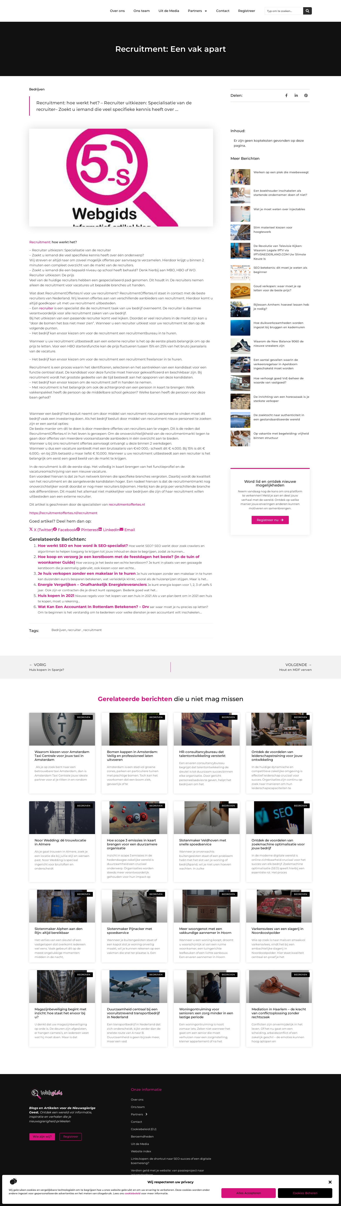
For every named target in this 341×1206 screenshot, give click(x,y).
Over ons (117, 11)
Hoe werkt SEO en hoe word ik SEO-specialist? (83, 545)
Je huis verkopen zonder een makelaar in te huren (87, 573)
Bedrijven (37, 89)
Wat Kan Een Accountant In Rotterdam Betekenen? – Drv (93, 607)
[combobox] (284, 11)
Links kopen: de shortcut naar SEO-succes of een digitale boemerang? (171, 1161)
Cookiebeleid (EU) (143, 1129)
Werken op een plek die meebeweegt (281, 172)
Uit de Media (169, 11)
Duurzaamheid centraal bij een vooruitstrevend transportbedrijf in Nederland (133, 1013)
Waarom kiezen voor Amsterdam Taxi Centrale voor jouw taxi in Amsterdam (62, 756)
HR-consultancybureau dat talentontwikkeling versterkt (202, 754)
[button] (330, 1182)
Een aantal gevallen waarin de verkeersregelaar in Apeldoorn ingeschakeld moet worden (276, 364)
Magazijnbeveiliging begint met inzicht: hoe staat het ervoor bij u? (60, 1013)
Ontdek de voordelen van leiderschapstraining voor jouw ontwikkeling (277, 756)
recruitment (92, 630)
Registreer (246, 11)
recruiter (46, 308)
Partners (197, 11)
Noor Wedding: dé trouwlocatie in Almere (60, 842)
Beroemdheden (142, 1136)
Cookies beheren (305, 1193)
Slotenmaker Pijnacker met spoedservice (129, 931)
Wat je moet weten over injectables (279, 209)
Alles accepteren (248, 1193)
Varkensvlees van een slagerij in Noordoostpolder (277, 931)
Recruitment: (40, 242)
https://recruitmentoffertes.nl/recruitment (63, 513)
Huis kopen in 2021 (56, 595)
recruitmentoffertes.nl (127, 504)
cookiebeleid (132, 1193)
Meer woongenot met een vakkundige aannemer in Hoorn (205, 931)
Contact (222, 11)
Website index (141, 1151)
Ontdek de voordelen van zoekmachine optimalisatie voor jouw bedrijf (278, 844)
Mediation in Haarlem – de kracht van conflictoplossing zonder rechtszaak (279, 1013)
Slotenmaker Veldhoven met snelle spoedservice (202, 842)
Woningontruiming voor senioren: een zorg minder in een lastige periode (206, 1013)
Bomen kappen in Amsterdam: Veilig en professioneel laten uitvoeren (132, 756)
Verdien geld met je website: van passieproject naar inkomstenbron (167, 1172)
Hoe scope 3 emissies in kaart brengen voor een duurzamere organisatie (132, 844)
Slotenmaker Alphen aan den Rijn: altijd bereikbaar (58, 931)
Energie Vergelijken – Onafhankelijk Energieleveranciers (92, 584)
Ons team (142, 11)
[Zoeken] (307, 11)
